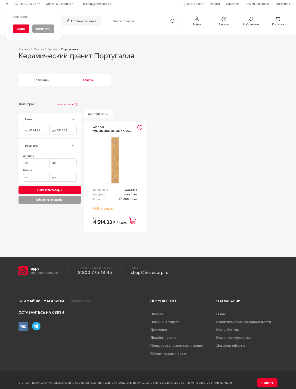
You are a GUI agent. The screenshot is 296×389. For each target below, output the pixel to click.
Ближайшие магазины (41, 301)
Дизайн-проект (163, 338)
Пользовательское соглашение (176, 345)
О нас (221, 314)
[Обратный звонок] (62, 4)
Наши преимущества (233, 338)
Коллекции (41, 80)
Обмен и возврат (164, 322)
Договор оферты (230, 345)
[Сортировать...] (98, 113)
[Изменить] (43, 28)
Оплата (156, 314)
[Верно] (21, 28)
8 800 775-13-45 (95, 272)
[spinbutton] (36, 130)
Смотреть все (81, 301)
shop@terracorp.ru (149, 272)
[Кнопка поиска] (173, 20)
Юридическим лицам (168, 353)
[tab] (73, 119)
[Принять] (267, 382)
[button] (197, 20)
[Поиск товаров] (137, 20)
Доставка (158, 330)
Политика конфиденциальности (243, 322)
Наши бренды (228, 330)
